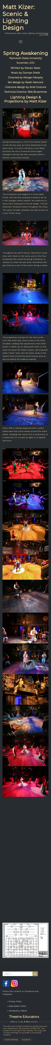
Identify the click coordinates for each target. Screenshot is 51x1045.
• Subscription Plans (16, 1006)
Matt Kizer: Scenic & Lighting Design (18, 17)
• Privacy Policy (14, 1001)
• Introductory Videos (17, 1011)
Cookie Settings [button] (11, 1039)
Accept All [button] (26, 1039)
